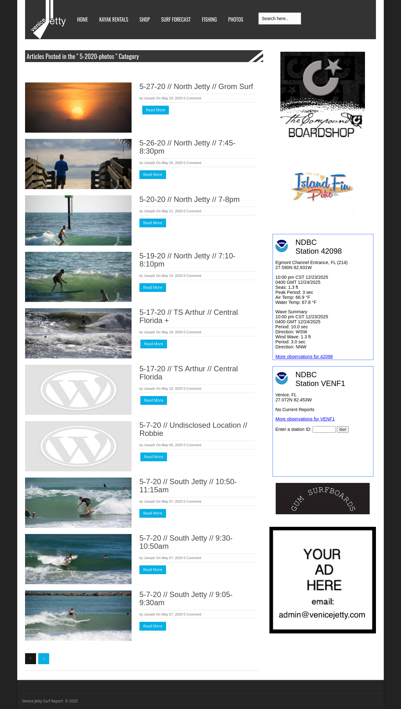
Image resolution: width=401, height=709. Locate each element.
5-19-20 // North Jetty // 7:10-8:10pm (187, 259)
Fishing (209, 19)
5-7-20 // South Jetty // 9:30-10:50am (186, 542)
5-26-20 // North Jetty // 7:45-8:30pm (187, 147)
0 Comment (192, 98)
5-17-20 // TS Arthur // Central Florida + (188, 316)
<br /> (323, 421)
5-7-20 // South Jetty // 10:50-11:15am (188, 485)
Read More (155, 110)
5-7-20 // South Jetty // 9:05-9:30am (186, 598)
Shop (144, 19)
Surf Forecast (175, 19)
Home (82, 19)
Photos (235, 19)
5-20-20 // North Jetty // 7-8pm (189, 199)
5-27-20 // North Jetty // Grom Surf (196, 86)
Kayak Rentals (113, 19)
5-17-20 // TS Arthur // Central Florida (188, 372)
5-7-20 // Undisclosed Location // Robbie (193, 429)
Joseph (149, 98)
